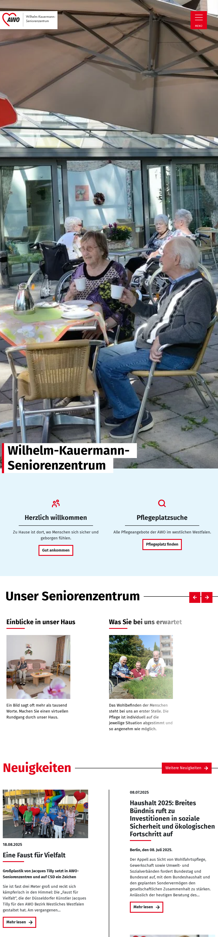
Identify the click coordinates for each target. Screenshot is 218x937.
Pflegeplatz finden (162, 544)
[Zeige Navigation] (198, 17)
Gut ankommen (56, 550)
